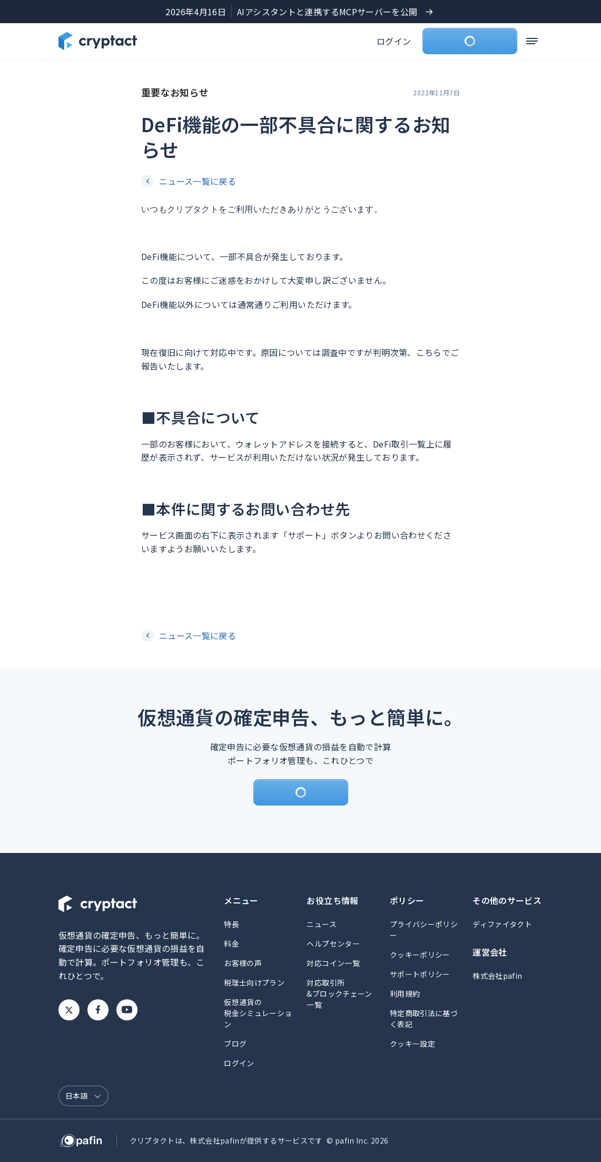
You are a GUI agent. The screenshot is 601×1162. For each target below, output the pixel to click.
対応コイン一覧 (333, 963)
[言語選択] (83, 1096)
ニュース (321, 924)
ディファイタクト (502, 924)
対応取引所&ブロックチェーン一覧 (339, 993)
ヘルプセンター (333, 943)
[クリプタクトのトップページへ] (97, 41)
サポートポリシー (420, 974)
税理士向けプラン (254, 982)
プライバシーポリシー (424, 929)
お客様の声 (243, 963)
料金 (231, 943)
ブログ (235, 1043)
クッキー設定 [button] (412, 1043)
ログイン (394, 41)
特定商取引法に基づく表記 (424, 1018)
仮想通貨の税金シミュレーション (258, 1013)
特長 (231, 924)
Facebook (98, 1009)
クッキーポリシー (420, 954)
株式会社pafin (497, 975)
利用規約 (405, 993)
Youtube (126, 1009)
